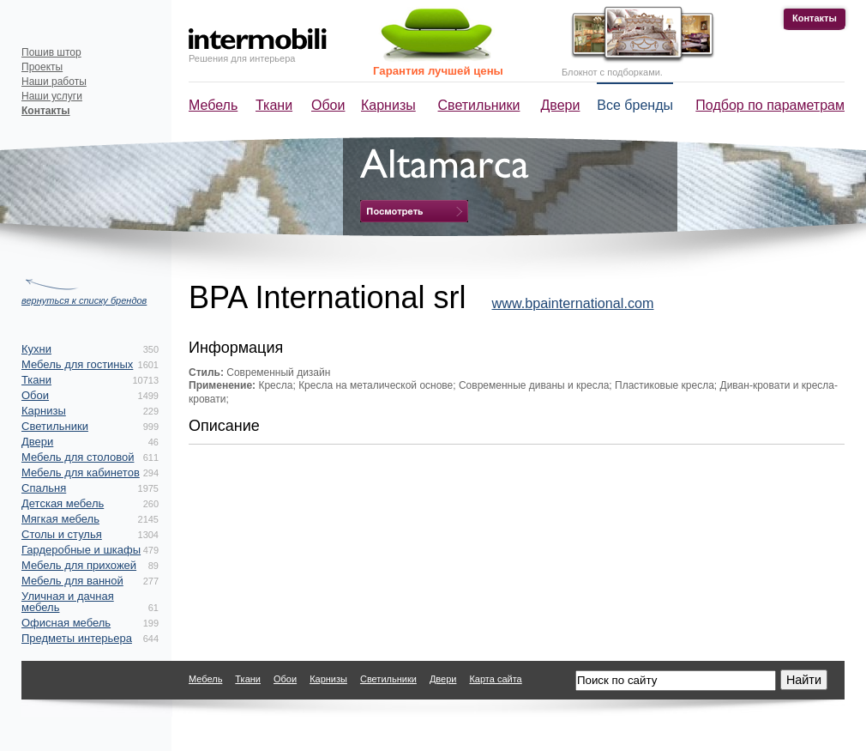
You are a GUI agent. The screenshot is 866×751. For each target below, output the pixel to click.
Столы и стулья (61, 534)
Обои (328, 105)
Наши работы (54, 82)
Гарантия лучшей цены (438, 70)
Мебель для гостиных (77, 364)
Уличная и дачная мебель (67, 602)
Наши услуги (51, 96)
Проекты (42, 67)
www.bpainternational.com (573, 303)
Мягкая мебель (60, 518)
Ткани (274, 105)
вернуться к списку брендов (84, 300)
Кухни (36, 348)
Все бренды (635, 105)
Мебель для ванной (72, 580)
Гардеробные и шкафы (81, 549)
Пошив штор (51, 52)
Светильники (479, 105)
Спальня (43, 487)
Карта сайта (495, 679)
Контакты (814, 18)
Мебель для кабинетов (80, 472)
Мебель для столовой (77, 457)
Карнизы (388, 105)
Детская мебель (62, 503)
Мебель (213, 105)
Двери (560, 105)
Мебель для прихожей (78, 565)
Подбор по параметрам (770, 105)
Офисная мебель (66, 622)
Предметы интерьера (76, 638)
